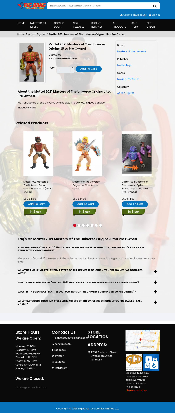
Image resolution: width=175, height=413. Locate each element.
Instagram (61, 368)
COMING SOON (59, 24)
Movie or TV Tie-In (128, 79)
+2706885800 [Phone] (63, 344)
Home (21, 34)
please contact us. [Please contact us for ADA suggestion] (136, 390)
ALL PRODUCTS (119, 24)
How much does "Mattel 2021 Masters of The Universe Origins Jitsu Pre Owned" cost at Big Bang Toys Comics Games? (81, 249)
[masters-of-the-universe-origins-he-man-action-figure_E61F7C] (87, 154)
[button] (74, 225)
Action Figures (36, 34)
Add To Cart (88, 69)
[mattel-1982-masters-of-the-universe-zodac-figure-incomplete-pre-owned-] (38, 154)
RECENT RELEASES (97, 24)
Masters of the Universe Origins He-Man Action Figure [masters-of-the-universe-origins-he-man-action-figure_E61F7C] (86, 185)
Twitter (59, 356)
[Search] (103, 5)
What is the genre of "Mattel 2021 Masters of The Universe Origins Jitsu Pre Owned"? (77, 291)
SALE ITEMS (135, 24)
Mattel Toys (124, 65)
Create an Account (133, 15)
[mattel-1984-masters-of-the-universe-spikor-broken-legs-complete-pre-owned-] (137, 154)
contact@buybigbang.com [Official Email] (71, 338)
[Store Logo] (30, 6)
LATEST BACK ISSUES (38, 24)
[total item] (65, 70)
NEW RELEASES (78, 24)
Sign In (154, 15)
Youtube (60, 362)
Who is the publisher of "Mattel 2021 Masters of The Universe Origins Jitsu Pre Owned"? (78, 282)
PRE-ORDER (150, 24)
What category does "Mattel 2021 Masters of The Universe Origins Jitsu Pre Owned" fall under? (80, 302)
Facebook (60, 350)
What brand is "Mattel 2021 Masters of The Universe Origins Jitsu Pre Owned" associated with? (80, 271)
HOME (21, 23)
